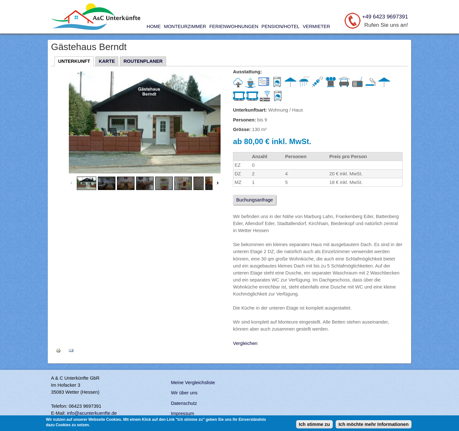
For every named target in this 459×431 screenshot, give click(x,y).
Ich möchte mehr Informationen (374, 424)
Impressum (182, 413)
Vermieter (316, 26)
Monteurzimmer (185, 26)
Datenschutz (184, 403)
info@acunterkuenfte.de (92, 413)
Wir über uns (184, 392)
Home (154, 26)
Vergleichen (245, 343)
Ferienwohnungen (234, 26)
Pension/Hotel (280, 26)
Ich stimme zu (314, 424)
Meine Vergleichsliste (193, 382)
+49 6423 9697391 (385, 16)
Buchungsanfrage (254, 199)
